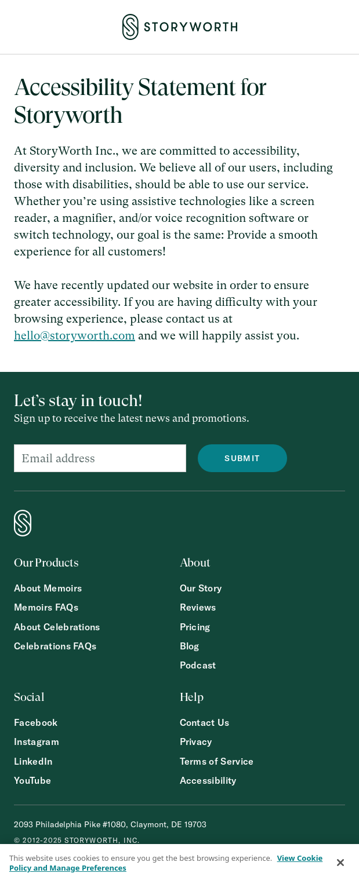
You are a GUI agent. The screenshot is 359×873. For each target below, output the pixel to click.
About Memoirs (48, 588)
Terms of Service (217, 761)
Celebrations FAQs (55, 646)
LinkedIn (33, 761)
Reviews (198, 607)
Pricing (195, 627)
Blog (190, 646)
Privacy (196, 741)
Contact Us (205, 722)
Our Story (201, 588)
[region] (179, 858)
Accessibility (208, 780)
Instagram (36, 741)
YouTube (32, 780)
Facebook (36, 722)
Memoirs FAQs (46, 607)
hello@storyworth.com (74, 335)
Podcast (198, 665)
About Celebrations (57, 627)
